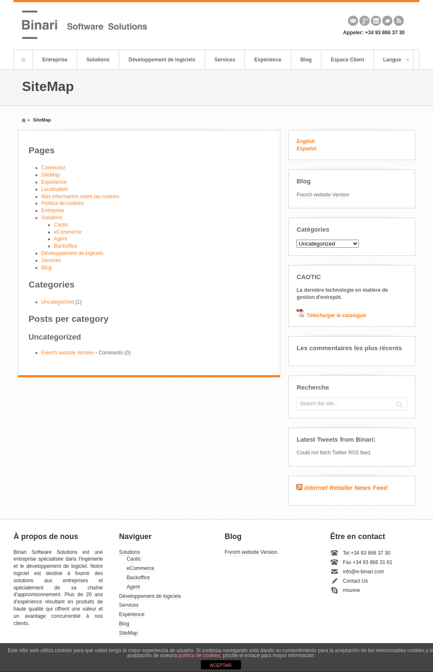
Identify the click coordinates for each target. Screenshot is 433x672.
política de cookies (199, 655)
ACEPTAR (220, 665)
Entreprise (54, 60)
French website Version (67, 353)
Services (224, 60)
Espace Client (347, 60)
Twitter (387, 21)
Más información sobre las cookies (80, 196)
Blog (306, 60)
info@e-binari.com (363, 572)
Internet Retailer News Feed (346, 487)
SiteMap (50, 175)
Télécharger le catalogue (336, 315)
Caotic (61, 225)
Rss (399, 21)
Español (306, 149)
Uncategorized (57, 302)
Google (364, 21)
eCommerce (68, 232)
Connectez (53, 168)
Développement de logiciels (162, 60)
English (305, 141)
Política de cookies (62, 203)
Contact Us (355, 581)
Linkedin (376, 21)
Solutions (98, 60)
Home (23, 59)
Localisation (54, 189)
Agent (60, 239)
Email (353, 21)
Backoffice (65, 246)
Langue (391, 63)
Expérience (267, 60)
